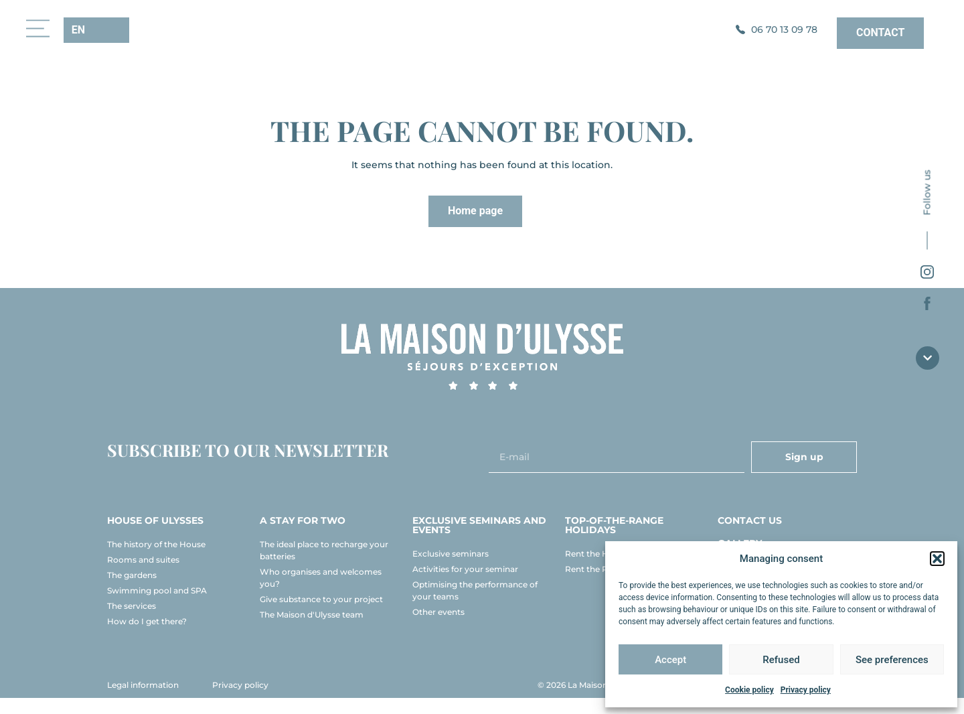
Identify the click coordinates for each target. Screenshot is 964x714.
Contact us (750, 536)
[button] (937, 558)
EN (78, 29)
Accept (670, 660)
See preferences (892, 660)
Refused (780, 660)
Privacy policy (806, 690)
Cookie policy (749, 690)
